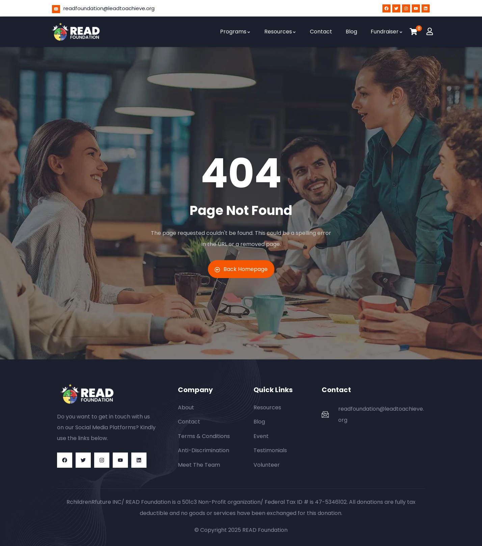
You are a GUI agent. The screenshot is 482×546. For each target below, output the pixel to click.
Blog (351, 31)
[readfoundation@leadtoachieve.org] (56, 9)
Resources (280, 31)
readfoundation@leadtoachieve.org (109, 8)
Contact (321, 31)
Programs (235, 31)
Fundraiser (387, 31)
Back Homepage (241, 269)
